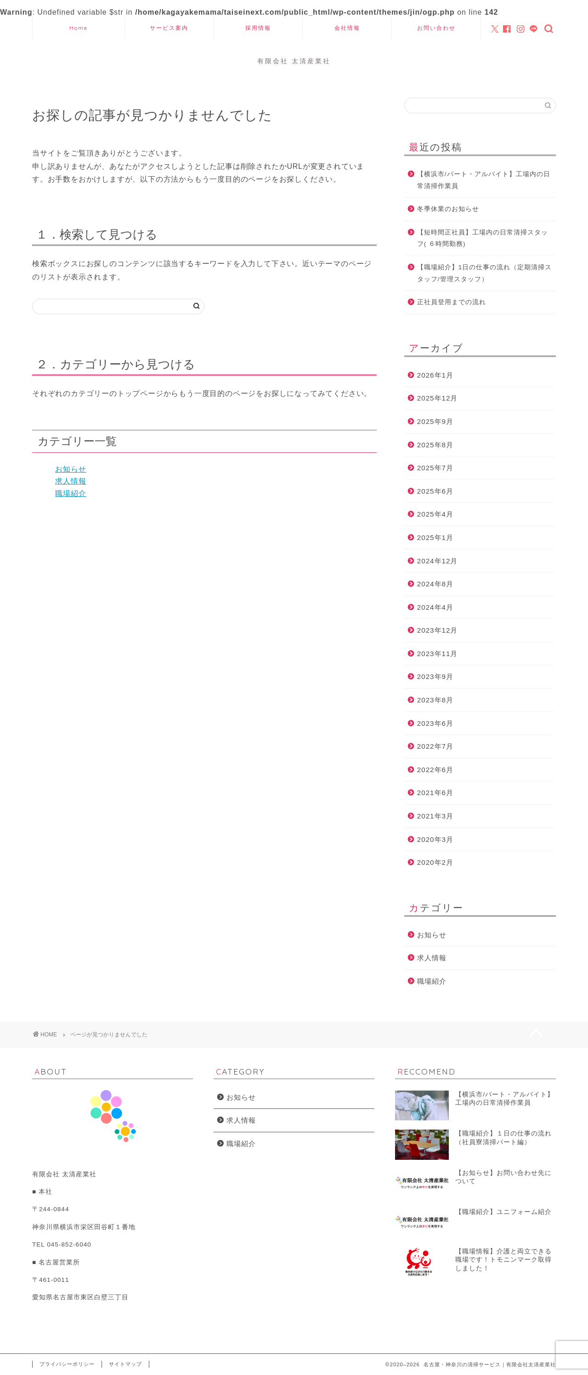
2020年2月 (435, 862)
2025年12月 (437, 398)
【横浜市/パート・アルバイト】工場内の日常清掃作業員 (483, 180)
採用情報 (258, 27)
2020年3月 (435, 839)
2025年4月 (435, 514)
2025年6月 (435, 491)
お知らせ (70, 469)
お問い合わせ (436, 27)
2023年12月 (437, 630)
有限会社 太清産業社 (294, 61)
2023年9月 (435, 676)
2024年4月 (435, 607)
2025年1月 (435, 537)
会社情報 (347, 27)
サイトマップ (125, 1364)
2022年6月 (435, 770)
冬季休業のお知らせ (448, 209)
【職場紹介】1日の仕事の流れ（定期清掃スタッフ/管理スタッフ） (484, 273)
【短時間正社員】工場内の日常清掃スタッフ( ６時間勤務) (482, 238)
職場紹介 (70, 493)
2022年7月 (435, 746)
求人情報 (70, 481)
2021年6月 (435, 792)
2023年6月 (435, 723)
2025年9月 (435, 421)
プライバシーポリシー (67, 1364)
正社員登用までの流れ (451, 302)
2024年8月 (435, 584)
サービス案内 (169, 27)
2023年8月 (435, 700)
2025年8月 (435, 445)
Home (78, 27)
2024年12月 (437, 561)
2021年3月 (435, 816)
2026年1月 (435, 375)
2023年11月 (437, 653)
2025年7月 (435, 468)
